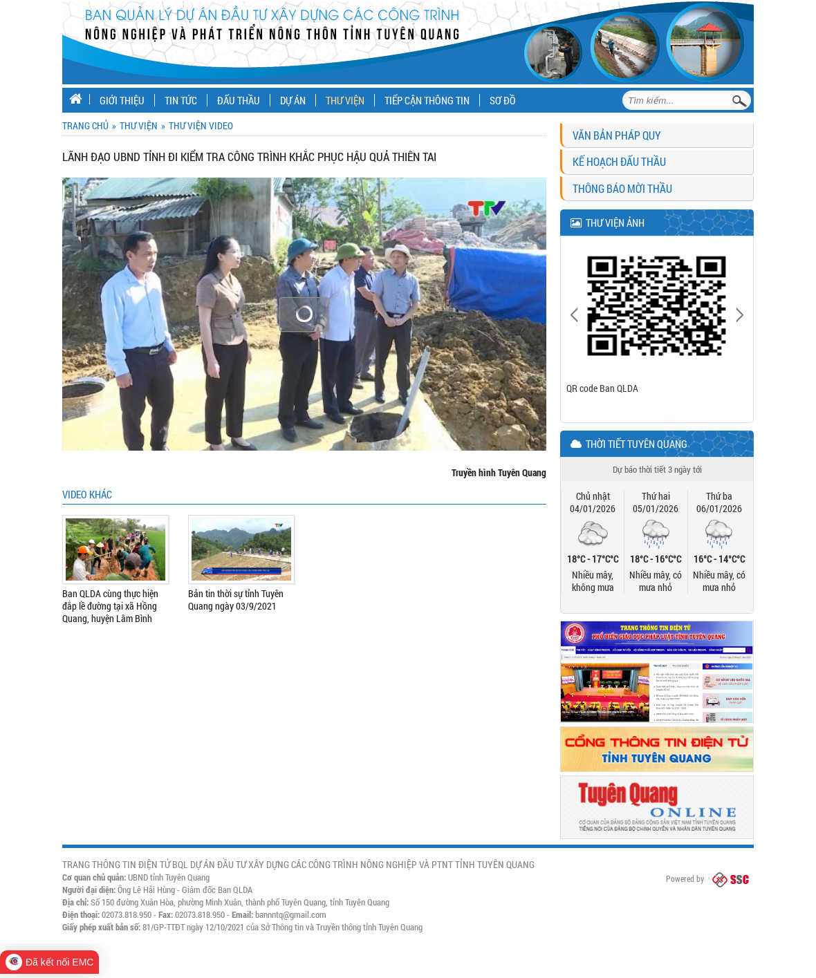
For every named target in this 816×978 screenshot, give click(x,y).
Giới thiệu (122, 100)
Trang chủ (85, 125)
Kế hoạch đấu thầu (619, 161)
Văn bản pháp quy (617, 135)
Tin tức (181, 100)
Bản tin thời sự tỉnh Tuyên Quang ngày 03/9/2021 (236, 599)
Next (739, 314)
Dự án (293, 100)
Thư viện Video (201, 125)
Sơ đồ (503, 100)
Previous (575, 314)
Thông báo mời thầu (622, 188)
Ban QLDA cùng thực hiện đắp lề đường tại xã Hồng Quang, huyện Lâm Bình (110, 606)
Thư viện (345, 100)
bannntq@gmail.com (290, 914)
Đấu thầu (238, 100)
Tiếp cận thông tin (427, 100)
